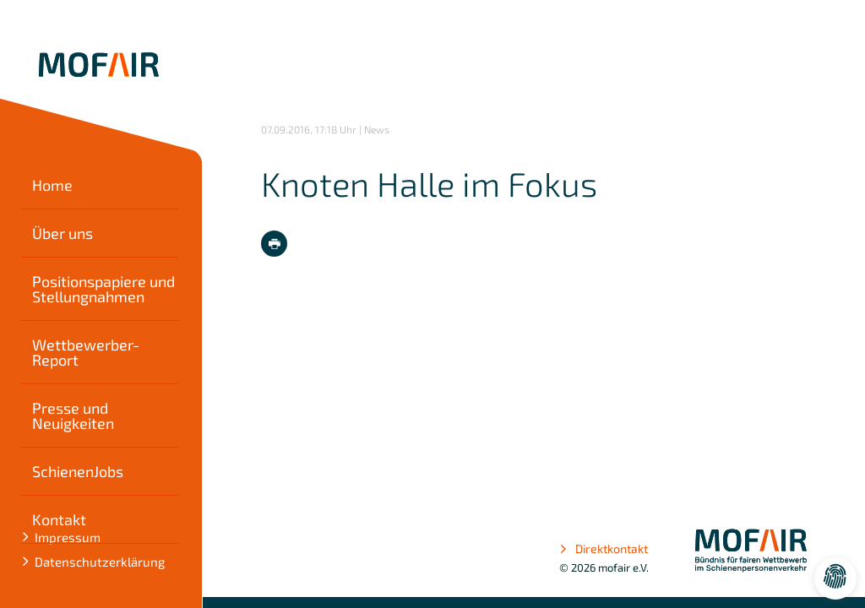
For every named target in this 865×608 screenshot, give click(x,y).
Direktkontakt (603, 549)
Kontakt (64, 519)
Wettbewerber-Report (90, 352)
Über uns (67, 233)
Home (57, 185)
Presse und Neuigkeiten (78, 415)
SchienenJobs (82, 471)
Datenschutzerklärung (105, 561)
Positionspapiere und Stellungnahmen (108, 289)
